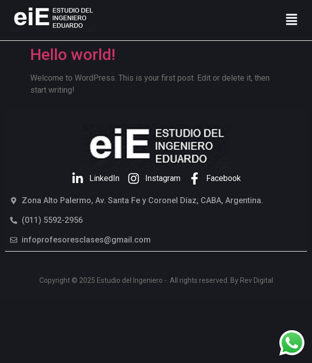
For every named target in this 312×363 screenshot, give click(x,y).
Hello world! (72, 54)
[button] (292, 20)
